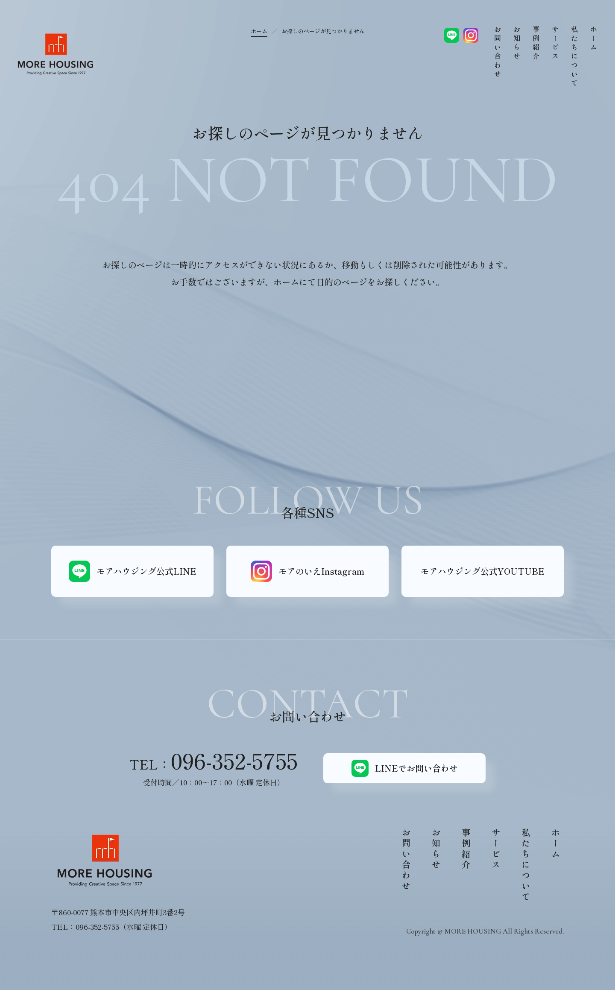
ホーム (259, 31)
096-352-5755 (234, 760)
